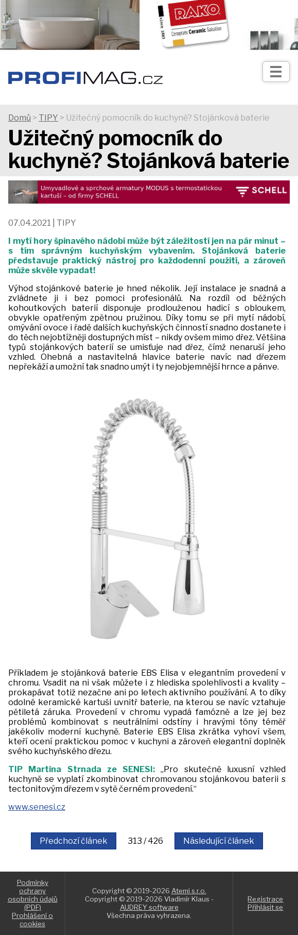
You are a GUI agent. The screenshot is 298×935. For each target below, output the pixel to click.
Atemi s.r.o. (188, 891)
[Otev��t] (276, 71)
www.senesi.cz (36, 807)
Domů (19, 118)
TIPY (48, 118)
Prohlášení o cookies (32, 919)
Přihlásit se (265, 907)
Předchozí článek (74, 841)
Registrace (265, 899)
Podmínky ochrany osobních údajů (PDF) (33, 894)
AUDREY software (149, 907)
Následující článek (218, 841)
